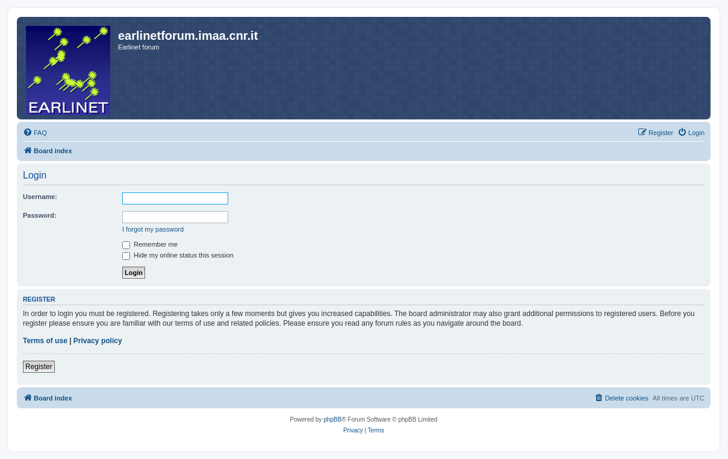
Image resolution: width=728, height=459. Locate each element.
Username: (40, 196)
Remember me (150, 244)
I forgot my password (153, 229)
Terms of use (45, 341)
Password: (40, 215)
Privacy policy (97, 341)
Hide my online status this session (178, 255)
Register (38, 366)
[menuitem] (35, 132)
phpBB (332, 419)
